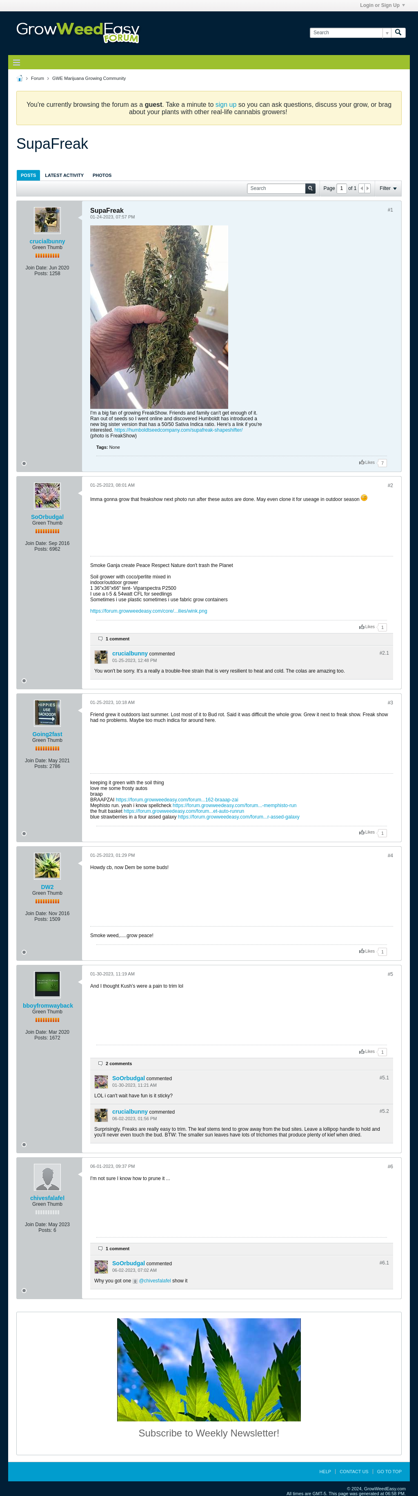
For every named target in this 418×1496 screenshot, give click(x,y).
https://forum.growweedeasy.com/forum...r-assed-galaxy (239, 817)
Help (325, 1471)
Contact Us (354, 1471)
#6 (390, 1166)
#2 (390, 485)
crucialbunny (47, 241)
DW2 (47, 887)
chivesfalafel (47, 1198)
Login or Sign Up (382, 5)
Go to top (389, 1471)
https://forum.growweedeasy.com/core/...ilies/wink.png (148, 611)
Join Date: (37, 268)
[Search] (350, 33)
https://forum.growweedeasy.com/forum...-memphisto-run (234, 805)
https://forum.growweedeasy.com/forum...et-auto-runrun (184, 811)
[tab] (28, 175)
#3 (390, 703)
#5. (384, 1078)
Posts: (41, 273)
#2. (384, 653)
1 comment (117, 638)
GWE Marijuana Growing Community (89, 78)
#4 (390, 855)
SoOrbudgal (47, 517)
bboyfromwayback (48, 1005)
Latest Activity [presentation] (64, 175)
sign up (226, 104)
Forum (37, 78)
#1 (390, 210)
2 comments (119, 1063)
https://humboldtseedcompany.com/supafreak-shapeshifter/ (178, 430)
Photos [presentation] (102, 175)
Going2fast (47, 734)
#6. (384, 1263)
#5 (390, 974)
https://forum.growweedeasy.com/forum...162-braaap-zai (177, 800)
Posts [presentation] (28, 175)
